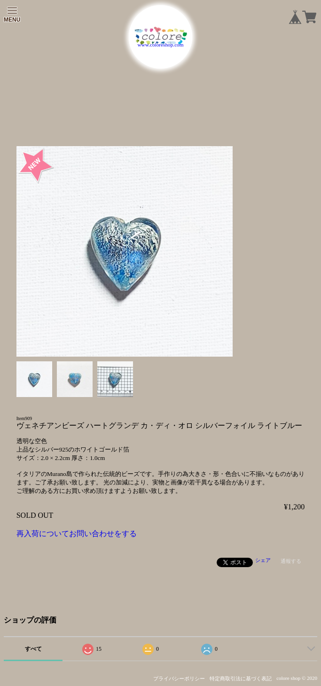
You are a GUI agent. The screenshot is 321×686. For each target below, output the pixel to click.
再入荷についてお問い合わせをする (76, 534)
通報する (291, 561)
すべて (33, 649)
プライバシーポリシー (179, 678)
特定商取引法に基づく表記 (241, 678)
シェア (263, 560)
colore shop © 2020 (296, 678)
